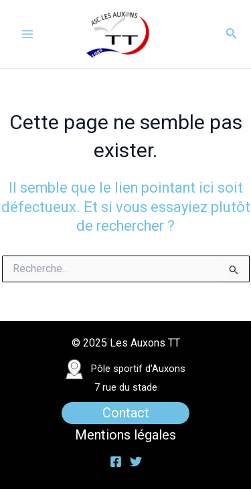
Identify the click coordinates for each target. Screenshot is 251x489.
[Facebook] (116, 462)
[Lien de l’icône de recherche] (232, 34)
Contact (125, 413)
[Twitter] (136, 462)
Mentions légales (125, 435)
